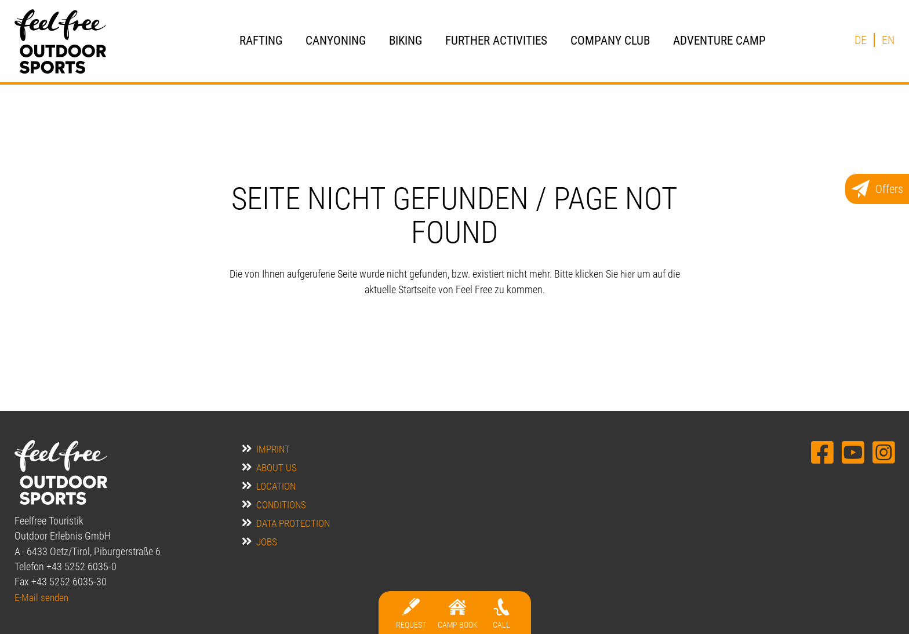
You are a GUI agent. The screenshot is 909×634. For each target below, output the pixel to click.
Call (501, 624)
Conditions (282, 505)
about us (277, 467)
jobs (267, 542)
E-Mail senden (42, 597)
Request (411, 624)
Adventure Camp (719, 40)
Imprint (273, 449)
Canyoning (336, 40)
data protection (295, 523)
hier (627, 274)
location (276, 486)
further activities (496, 40)
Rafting (260, 40)
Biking (405, 40)
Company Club (610, 40)
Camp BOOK (458, 624)
